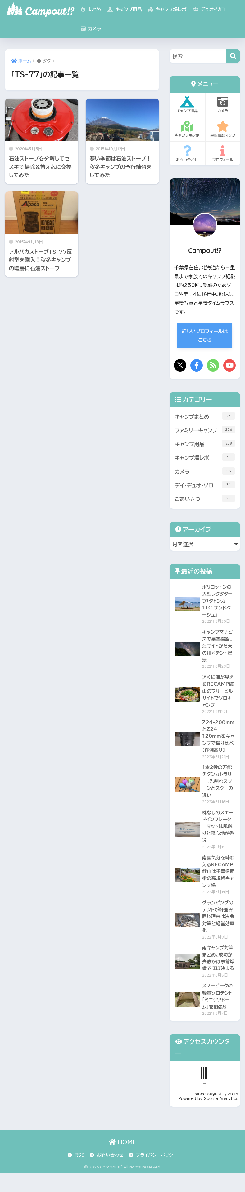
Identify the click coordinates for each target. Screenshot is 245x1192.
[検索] (233, 56)
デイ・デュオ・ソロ (205, 485)
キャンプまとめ (205, 416)
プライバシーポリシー (156, 1173)
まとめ (91, 9)
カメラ (91, 28)
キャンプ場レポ (167, 9)
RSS (79, 1173)
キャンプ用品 (124, 9)
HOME (122, 1160)
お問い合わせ (187, 153)
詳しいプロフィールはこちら (205, 336)
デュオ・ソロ (209, 9)
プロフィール (223, 153)
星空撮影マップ (223, 129)
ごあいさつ (205, 499)
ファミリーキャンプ (205, 430)
